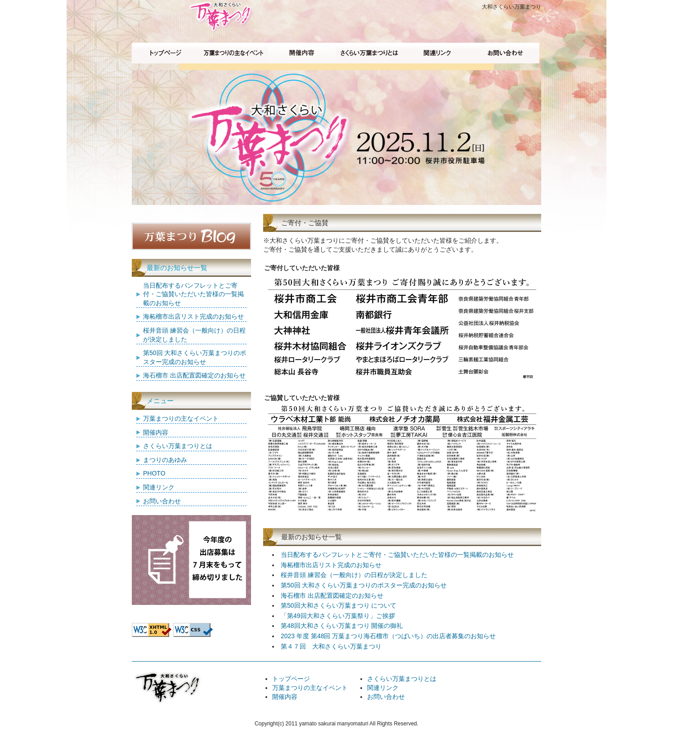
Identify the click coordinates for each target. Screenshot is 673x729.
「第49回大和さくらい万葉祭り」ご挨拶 (338, 615)
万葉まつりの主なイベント (181, 418)
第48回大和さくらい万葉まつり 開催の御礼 (342, 625)
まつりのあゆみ (165, 459)
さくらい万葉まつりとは (177, 445)
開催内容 (155, 432)
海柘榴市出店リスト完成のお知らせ (331, 565)
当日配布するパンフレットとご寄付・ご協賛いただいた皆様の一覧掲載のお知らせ (397, 554)
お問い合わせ (162, 501)
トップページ (291, 678)
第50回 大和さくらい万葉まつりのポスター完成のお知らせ (364, 585)
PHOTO (154, 473)
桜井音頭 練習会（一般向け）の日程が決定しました (354, 574)
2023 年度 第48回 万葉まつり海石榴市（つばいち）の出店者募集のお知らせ (388, 636)
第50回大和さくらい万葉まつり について (338, 605)
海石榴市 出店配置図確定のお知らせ (332, 595)
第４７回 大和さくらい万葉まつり (331, 646)
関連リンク (159, 487)
